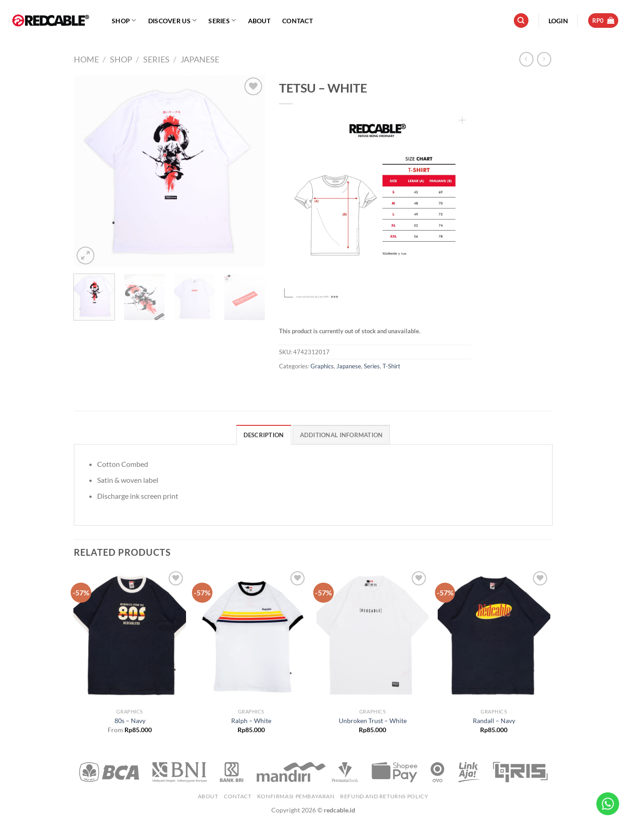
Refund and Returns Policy (384, 796)
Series (222, 20)
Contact (297, 21)
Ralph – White (251, 720)
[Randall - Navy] (494, 636)
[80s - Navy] (129, 636)
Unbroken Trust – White (373, 720)
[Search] (521, 20)
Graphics (322, 366)
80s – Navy (129, 720)
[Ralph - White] (251, 636)
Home (86, 59)
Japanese (200, 59)
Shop (124, 20)
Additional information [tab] (341, 435)
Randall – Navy (494, 720)
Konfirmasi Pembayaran (296, 796)
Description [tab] (263, 435)
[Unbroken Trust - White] (372, 636)
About (259, 21)
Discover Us (172, 20)
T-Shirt (391, 366)
